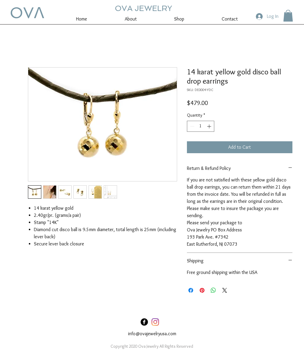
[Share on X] (224, 290)
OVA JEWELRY (143, 8)
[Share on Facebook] (190, 290)
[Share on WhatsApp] (213, 290)
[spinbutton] (200, 126)
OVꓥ (27, 13)
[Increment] (209, 126)
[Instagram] (155, 322)
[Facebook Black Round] (144, 322)
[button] (288, 15)
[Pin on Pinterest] (202, 290)
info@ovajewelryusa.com (152, 333)
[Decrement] (191, 126)
